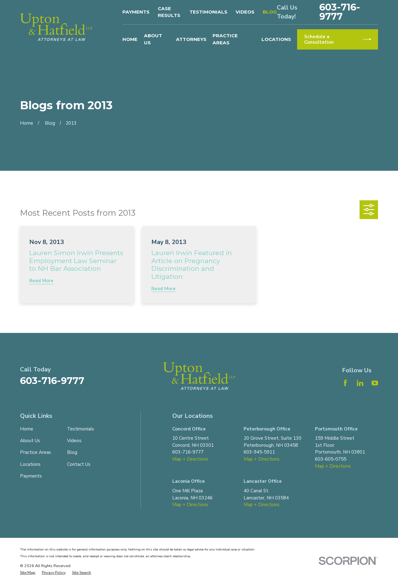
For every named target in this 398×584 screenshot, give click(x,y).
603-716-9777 (339, 12)
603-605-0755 (330, 459)
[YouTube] (375, 383)
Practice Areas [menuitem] (225, 39)
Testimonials (208, 12)
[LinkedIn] (360, 383)
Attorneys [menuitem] (191, 39)
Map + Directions (190, 459)
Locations (30, 464)
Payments (135, 12)
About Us (30, 441)
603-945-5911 (259, 452)
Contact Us (78, 464)
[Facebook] (345, 383)
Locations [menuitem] (276, 39)
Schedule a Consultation (337, 39)
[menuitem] (27, 573)
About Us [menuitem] (153, 39)
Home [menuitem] (129, 39)
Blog (270, 12)
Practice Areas (35, 452)
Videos (245, 12)
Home (26, 429)
